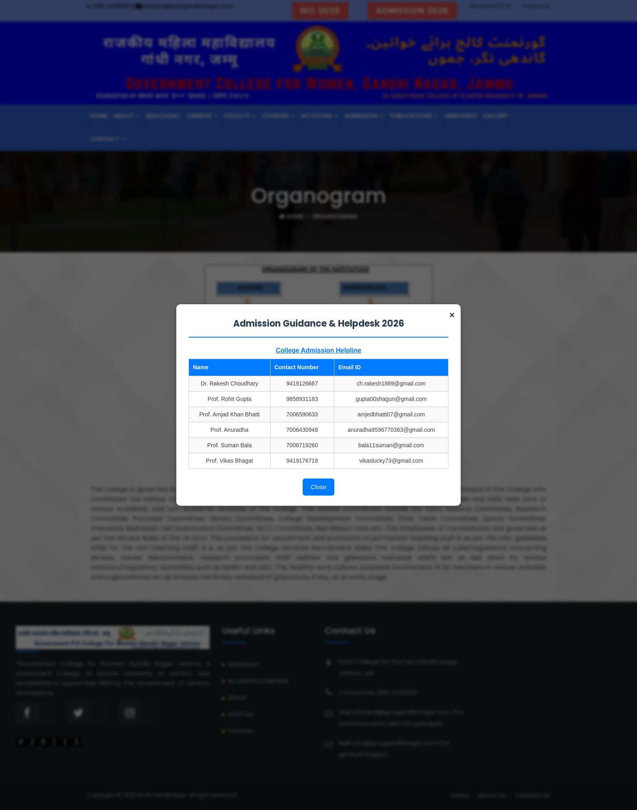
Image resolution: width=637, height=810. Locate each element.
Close (318, 486)
